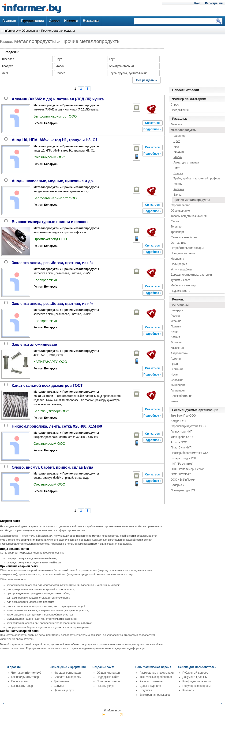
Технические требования (155, 677)
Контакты (188, 690)
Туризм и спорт (180, 280)
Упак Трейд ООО (182, 437)
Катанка (178, 189)
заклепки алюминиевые (34, 344)
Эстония (176, 342)
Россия (175, 315)
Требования (61, 681)
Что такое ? (26, 672)
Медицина (177, 258)
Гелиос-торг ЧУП (181, 431)
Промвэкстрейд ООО (50, 239)
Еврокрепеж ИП (46, 280)
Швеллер (179, 135)
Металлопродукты (183, 130)
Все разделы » (146, 80)
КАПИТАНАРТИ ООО (50, 362)
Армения (176, 358)
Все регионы (180, 305)
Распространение (150, 681)
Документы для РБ (194, 677)
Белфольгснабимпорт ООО (55, 116)
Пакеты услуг (105, 685)
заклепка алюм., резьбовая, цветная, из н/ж (52, 263)
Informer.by (11, 30)
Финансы (176, 124)
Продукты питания (183, 253)
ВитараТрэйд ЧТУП (183, 458)
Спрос (175, 104)
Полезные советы (108, 681)
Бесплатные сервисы (68, 677)
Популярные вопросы (196, 685)
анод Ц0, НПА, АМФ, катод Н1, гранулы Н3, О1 (55, 140)
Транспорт (177, 232)
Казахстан (177, 347)
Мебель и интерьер (183, 285)
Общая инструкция (109, 672)
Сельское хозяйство (184, 237)
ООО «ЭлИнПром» (183, 479)
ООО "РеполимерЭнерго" (187, 469)
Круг (176, 146)
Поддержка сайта (108, 677)
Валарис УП (178, 485)
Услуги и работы (181, 269)
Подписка (145, 690)
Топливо (176, 226)
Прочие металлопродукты (58, 30)
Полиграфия (179, 264)
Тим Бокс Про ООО (183, 415)
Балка (177, 194)
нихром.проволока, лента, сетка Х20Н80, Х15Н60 (57, 426)
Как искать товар (22, 685)
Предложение (180, 110)
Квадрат (178, 151)
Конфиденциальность (196, 681)
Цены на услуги (64, 690)
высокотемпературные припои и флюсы (50, 222)
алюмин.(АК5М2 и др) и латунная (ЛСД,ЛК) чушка (58, 99)
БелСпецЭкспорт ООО (51, 411)
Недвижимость (180, 290)
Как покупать (19, 681)
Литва (174, 332)
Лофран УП (178, 421)
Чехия (175, 374)
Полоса (178, 173)
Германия (177, 369)
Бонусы (59, 685)
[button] (152, 122)
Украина (176, 321)
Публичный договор (195, 672)
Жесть (177, 184)
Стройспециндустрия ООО (188, 426)
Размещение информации (156, 672)
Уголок (177, 157)
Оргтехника (178, 242)
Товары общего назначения (188, 216)
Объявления (30, 30)
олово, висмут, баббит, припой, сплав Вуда (52, 467)
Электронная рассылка (154, 694)
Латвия (175, 337)
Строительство (180, 205)
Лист (176, 168)
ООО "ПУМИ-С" (181, 474)
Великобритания (181, 396)
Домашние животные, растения (191, 274)
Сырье (175, 221)
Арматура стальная (186, 162)
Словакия (177, 380)
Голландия (178, 390)
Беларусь (177, 310)
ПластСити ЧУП (181, 447)
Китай (174, 401)
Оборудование (180, 210)
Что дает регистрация (68, 672)
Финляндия (178, 385)
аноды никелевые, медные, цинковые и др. (53, 181)
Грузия (175, 363)
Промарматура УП (183, 490)
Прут (176, 141)
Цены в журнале (150, 685)
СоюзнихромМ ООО (49, 157)
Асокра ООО (179, 442)
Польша (176, 326)
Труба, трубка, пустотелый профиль (196, 178)
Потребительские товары (187, 248)
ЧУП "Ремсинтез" (182, 463)
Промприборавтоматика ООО (190, 453)
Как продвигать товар (25, 677)
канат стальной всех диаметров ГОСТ (47, 385)
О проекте (14, 667)
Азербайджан (179, 353)
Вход (197, 3)
